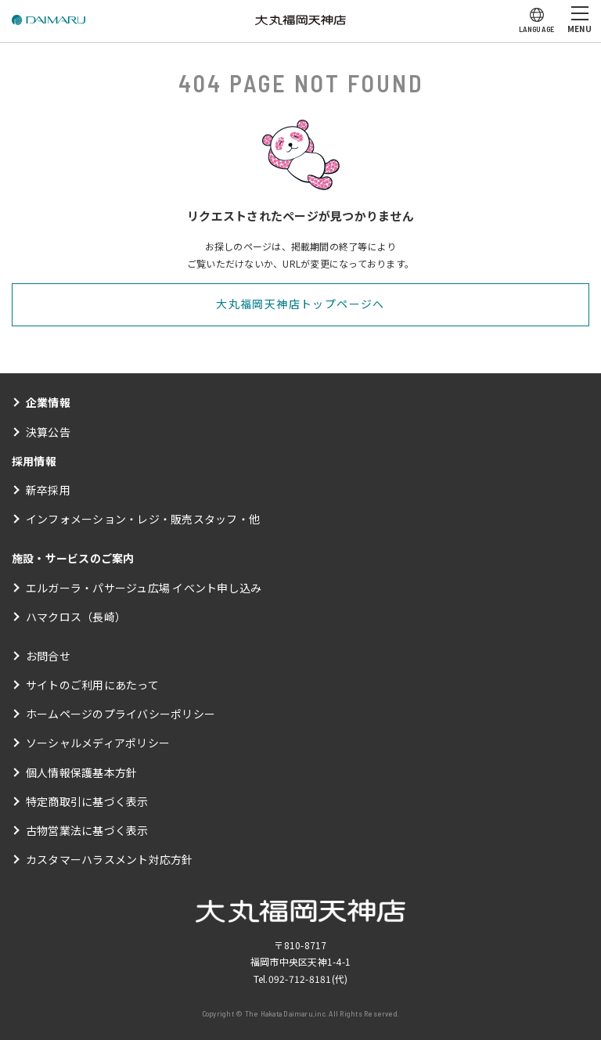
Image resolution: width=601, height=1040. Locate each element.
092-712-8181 (300, 978)
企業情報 (48, 402)
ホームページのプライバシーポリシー (120, 714)
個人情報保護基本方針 (81, 772)
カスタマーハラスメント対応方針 (109, 859)
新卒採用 (48, 490)
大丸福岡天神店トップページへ (300, 303)
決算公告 (48, 432)
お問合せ (48, 656)
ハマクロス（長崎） (76, 616)
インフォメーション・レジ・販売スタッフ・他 (143, 519)
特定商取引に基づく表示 (87, 801)
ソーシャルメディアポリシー (98, 742)
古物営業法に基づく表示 (87, 830)
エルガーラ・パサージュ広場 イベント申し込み (143, 588)
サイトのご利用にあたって (92, 685)
